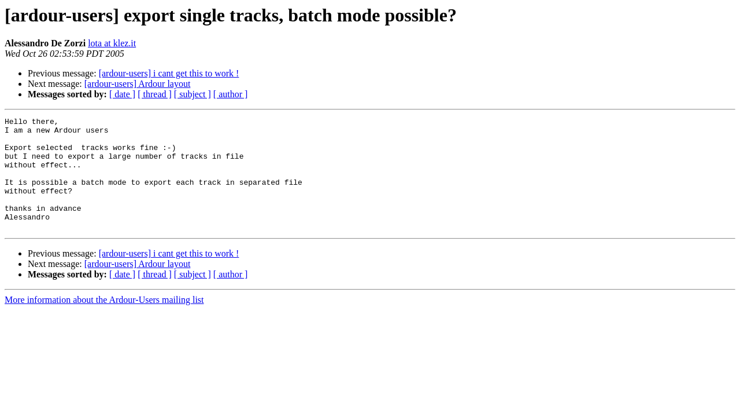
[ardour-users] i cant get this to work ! (169, 73)
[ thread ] (155, 94)
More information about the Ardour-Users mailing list (104, 322)
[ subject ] (192, 94)
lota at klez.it (112, 43)
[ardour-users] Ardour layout (137, 84)
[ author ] (230, 94)
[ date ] (122, 94)
